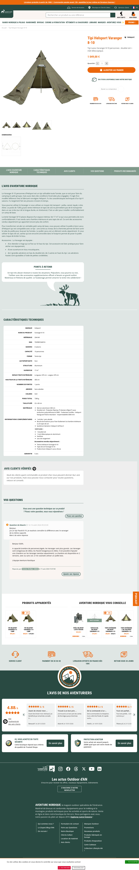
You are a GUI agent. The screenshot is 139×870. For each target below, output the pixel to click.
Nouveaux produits (92, 831)
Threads (76, 769)
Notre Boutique (67, 831)
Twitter (84, 769)
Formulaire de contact (70, 824)
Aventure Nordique (48, 805)
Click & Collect (66, 835)
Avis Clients (69, 171)
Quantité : (91, 63)
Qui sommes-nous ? (46, 824)
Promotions (89, 827)
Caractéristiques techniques (42, 171)
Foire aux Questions (69, 827)
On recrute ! (43, 831)
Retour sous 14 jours (127, 103)
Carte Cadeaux (90, 844)
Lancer (112, 15)
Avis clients (65, 842)
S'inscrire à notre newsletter (69, 789)
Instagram (60, 769)
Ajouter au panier (113, 70)
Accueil (4, 28)
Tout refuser (64, 867)
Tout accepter (132, 862)
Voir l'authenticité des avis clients (14, 721)
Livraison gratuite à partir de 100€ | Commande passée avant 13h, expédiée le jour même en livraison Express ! (69, 2)
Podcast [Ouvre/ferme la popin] (136, 599)
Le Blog (46, 769)
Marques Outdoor (91, 824)
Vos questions (97, 171)
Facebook (68, 769)
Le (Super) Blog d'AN (46, 827)
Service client (15, 661)
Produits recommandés (125, 171)
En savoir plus (55, 743)
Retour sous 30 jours (124, 661)
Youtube (92, 769)
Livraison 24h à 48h (111, 103)
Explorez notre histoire (81, 817)
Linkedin (99, 769)
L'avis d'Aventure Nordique (14, 171)
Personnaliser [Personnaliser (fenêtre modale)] (79, 867)
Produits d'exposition (93, 841)
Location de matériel (69, 838)
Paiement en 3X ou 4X (95, 103)
